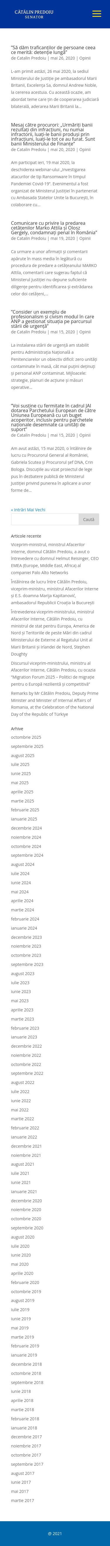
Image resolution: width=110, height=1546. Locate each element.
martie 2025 (22, 801)
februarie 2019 (25, 1346)
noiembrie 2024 (26, 837)
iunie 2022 (21, 1100)
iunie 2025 (21, 773)
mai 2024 (20, 892)
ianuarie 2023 (24, 1037)
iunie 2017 (21, 1482)
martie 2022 (22, 1118)
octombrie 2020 (26, 1218)
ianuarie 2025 (24, 819)
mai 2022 (20, 1110)
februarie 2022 (25, 1128)
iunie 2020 (21, 1255)
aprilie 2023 (22, 1010)
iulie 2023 (20, 982)
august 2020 (23, 1237)
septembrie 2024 (27, 855)
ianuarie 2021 (24, 1191)
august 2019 (23, 1300)
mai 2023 (20, 1000)
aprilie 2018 (22, 1400)
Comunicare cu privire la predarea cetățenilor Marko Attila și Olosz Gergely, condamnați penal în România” (54, 228)
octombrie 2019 (26, 1291)
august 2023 (23, 973)
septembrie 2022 (27, 1073)
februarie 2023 (25, 1028)
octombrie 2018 (26, 1373)
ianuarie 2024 (24, 928)
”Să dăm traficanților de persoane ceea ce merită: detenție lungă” (53, 49)
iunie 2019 (21, 1318)
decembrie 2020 (26, 1200)
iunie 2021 (21, 1182)
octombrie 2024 (26, 846)
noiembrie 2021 (26, 1155)
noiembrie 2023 (26, 946)
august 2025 (23, 755)
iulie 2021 (20, 1173)
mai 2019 (20, 1328)
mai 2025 (20, 782)
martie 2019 (22, 1337)
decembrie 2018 (26, 1364)
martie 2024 (22, 910)
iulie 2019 (20, 1309)
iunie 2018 (21, 1391)
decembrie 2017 (26, 1436)
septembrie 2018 (27, 1382)
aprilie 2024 (22, 900)
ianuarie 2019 (24, 1355)
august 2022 (23, 1082)
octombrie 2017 (26, 1455)
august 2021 (23, 1164)
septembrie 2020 (27, 1228)
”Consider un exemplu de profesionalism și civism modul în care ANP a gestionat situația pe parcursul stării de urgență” (52, 319)
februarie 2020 (25, 1282)
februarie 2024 (25, 919)
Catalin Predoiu (31, 58)
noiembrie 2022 (26, 1055)
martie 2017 (22, 1500)
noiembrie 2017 (26, 1446)
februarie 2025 (25, 810)
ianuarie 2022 (24, 1137)
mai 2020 (20, 1264)
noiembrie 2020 (26, 1209)
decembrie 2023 (26, 937)
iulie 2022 (20, 1091)
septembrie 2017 (27, 1464)
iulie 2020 (20, 1246)
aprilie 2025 (22, 792)
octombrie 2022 (26, 1064)
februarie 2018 (25, 1418)
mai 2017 (20, 1491)
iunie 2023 (21, 991)
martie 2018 (22, 1409)
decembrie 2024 (26, 828)
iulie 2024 (20, 873)
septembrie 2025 (27, 746)
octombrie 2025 (26, 737)
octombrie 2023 (26, 955)
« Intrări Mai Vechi (28, 509)
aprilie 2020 (22, 1273)
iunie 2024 (21, 882)
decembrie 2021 (26, 1146)
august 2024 (23, 864)
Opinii (85, 58)
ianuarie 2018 (24, 1428)
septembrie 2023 (27, 964)
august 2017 (23, 1473)
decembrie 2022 (26, 1046)
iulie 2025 (20, 764)
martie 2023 (22, 1019)
